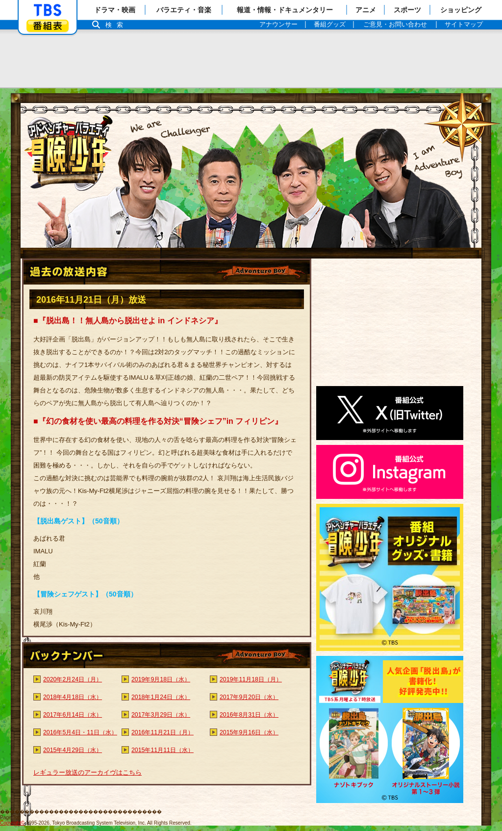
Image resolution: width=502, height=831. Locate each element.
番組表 (47, 26)
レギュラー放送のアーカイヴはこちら (87, 772)
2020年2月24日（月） (72, 679)
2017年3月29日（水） (160, 714)
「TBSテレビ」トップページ (47, 10)
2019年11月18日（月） (251, 679)
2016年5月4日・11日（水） (80, 732)
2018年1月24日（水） (160, 697)
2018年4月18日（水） (72, 697)
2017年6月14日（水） (72, 714)
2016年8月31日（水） (249, 714)
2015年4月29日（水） (72, 750)
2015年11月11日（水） (162, 750)
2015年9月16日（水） (249, 732)
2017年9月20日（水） (249, 697)
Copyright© (12, 823)
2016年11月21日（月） (162, 732)
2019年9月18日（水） (160, 679)
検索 (116, 24)
